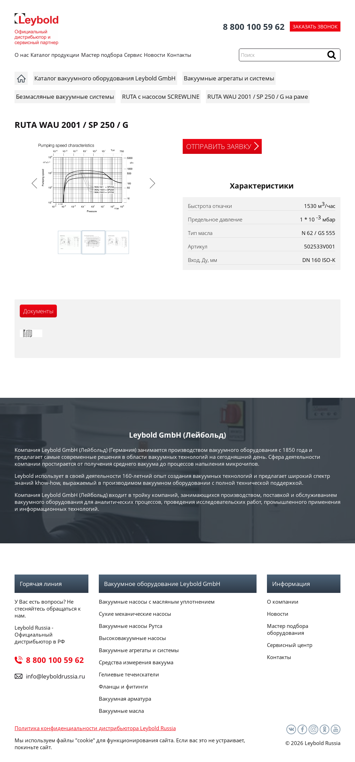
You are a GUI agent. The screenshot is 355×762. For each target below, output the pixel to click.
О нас (22, 54)
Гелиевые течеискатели (129, 674)
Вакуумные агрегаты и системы (139, 650)
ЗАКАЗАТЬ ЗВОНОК (315, 26)
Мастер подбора (101, 54)
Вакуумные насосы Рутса (130, 625)
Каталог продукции (55, 54)
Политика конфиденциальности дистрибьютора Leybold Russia (95, 728)
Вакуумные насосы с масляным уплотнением (157, 601)
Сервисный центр (289, 644)
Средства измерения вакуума (136, 662)
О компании (282, 601)
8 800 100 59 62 (254, 26)
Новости (154, 54)
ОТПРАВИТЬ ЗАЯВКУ (218, 146)
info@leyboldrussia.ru (55, 676)
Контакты (179, 54)
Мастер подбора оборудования (287, 629)
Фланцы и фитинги (123, 686)
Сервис (133, 54)
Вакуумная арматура (125, 698)
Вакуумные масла (121, 710)
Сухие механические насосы (135, 613)
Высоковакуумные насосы (132, 637)
